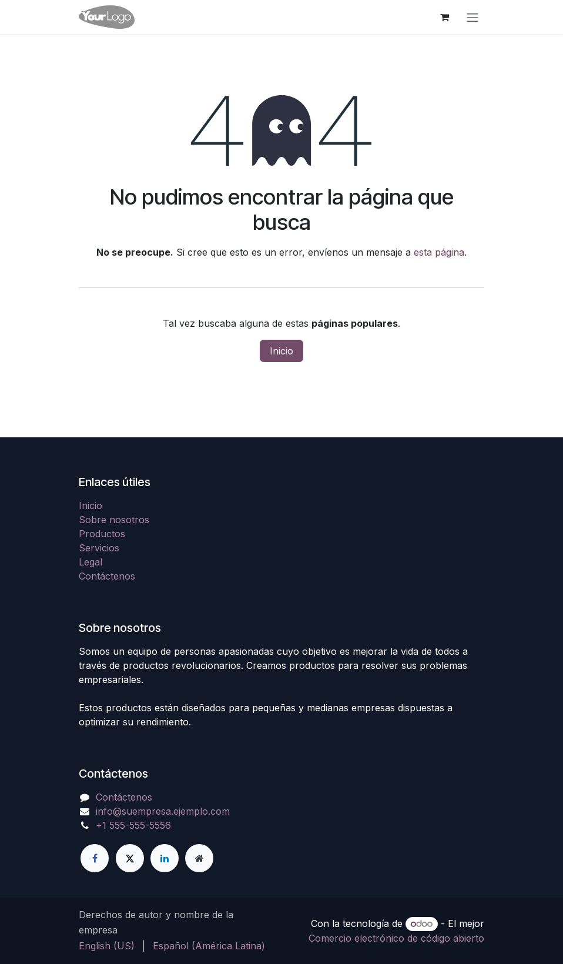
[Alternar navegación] (472, 17)
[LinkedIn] (164, 858)
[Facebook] (95, 858)
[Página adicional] (199, 858)
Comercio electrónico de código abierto (396, 938)
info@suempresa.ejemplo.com (163, 811)
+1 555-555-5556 (133, 825)
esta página (439, 252)
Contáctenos (107, 576)
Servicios (99, 548)
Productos (102, 534)
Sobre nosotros (114, 519)
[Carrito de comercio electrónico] (444, 17)
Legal (90, 562)
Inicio (281, 351)
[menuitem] (107, 946)
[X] (130, 858)
